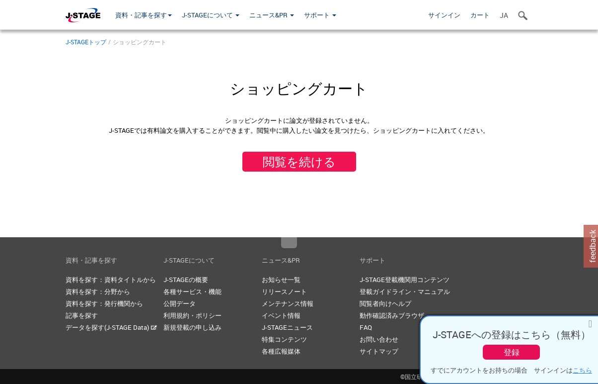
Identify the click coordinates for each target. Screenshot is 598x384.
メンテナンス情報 (287, 303)
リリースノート (284, 291)
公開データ (179, 303)
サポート (320, 14)
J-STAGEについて (210, 14)
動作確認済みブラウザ (392, 315)
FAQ (366, 327)
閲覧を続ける (299, 162)
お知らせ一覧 (281, 279)
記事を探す (82, 315)
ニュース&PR (271, 14)
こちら (582, 370)
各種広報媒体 (281, 351)
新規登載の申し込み (192, 327)
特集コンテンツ (284, 339)
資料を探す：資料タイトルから (111, 279)
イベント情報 (281, 315)
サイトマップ (379, 351)
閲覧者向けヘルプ (385, 303)
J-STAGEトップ (86, 42)
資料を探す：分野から (98, 291)
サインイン (444, 14)
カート (480, 14)
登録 (512, 352)
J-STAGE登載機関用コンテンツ (404, 279)
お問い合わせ (379, 339)
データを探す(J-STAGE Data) (111, 327)
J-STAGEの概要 (185, 279)
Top (289, 242)
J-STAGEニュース (287, 327)
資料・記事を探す (143, 14)
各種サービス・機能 (192, 291)
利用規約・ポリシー (192, 315)
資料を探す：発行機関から (104, 303)
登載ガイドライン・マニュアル (405, 291)
